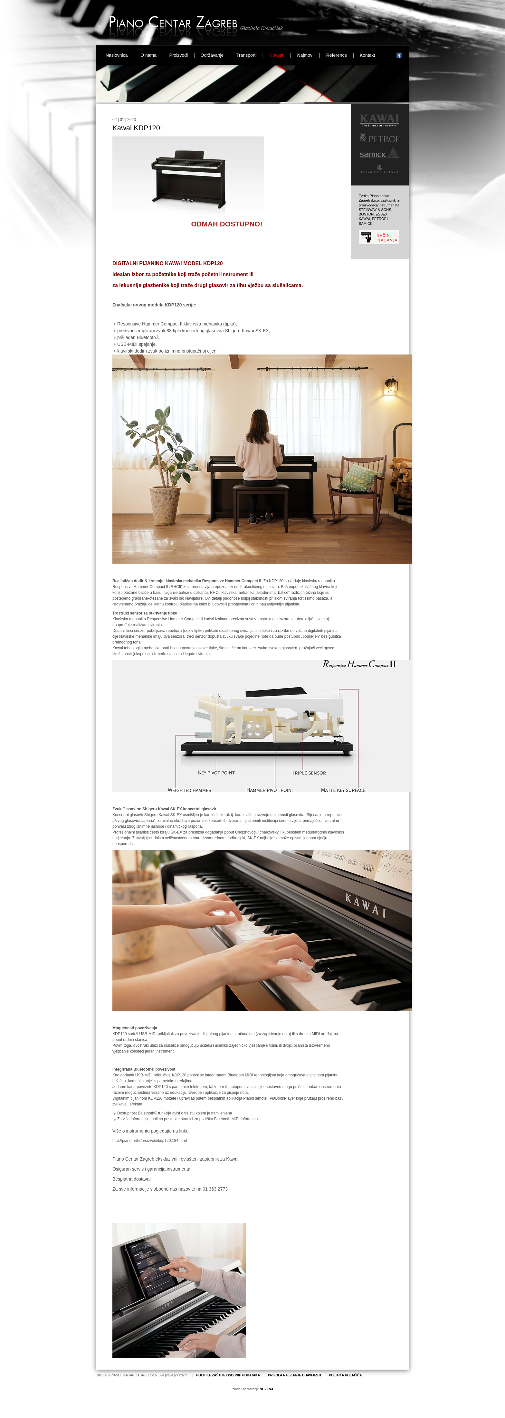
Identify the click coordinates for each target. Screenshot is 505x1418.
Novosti (276, 55)
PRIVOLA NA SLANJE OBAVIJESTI (294, 1375)
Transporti (246, 55)
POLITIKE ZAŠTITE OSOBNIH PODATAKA (228, 1375)
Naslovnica (117, 55)
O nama (148, 55)
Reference (336, 55)
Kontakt (367, 55)
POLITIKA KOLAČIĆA (345, 1375)
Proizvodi (178, 55)
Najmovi (305, 55)
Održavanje (212, 55)
